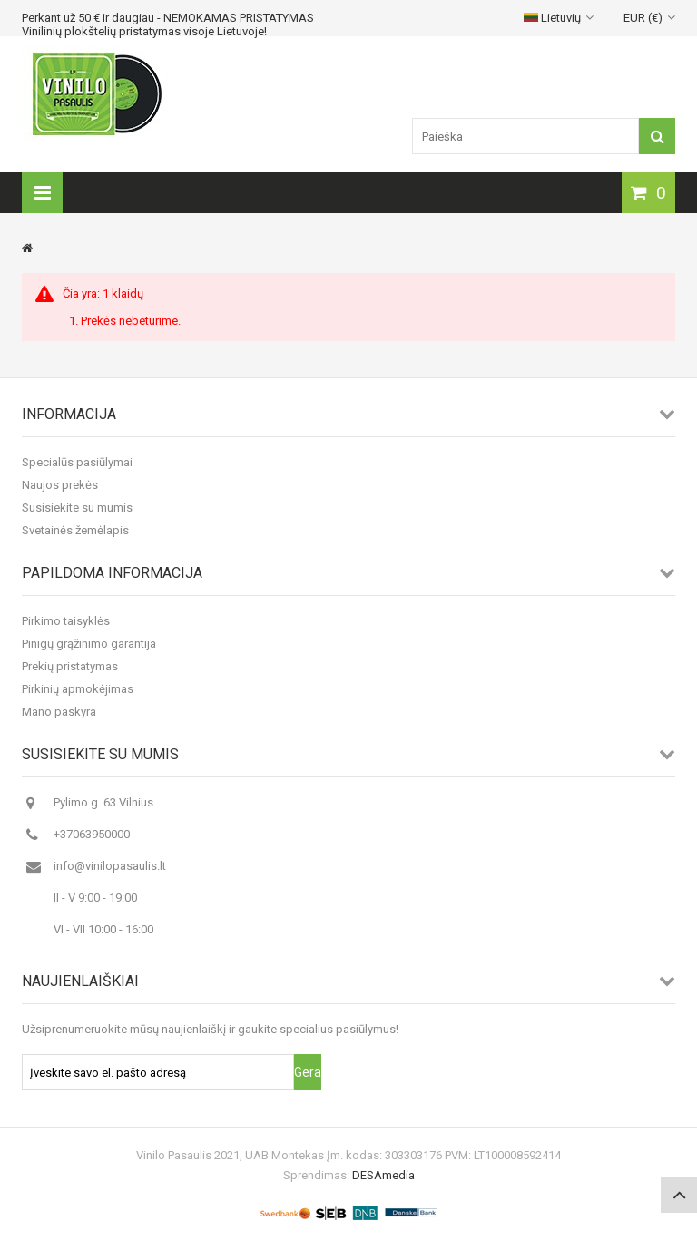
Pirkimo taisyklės (66, 621)
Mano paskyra (59, 711)
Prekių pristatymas (70, 666)
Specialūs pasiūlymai (77, 462)
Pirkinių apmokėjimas (77, 689)
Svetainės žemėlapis (75, 530)
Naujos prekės (60, 485)
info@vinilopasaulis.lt (110, 866)
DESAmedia (383, 1175)
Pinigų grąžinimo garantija (89, 643)
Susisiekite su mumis (77, 507)
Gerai (307, 1072)
